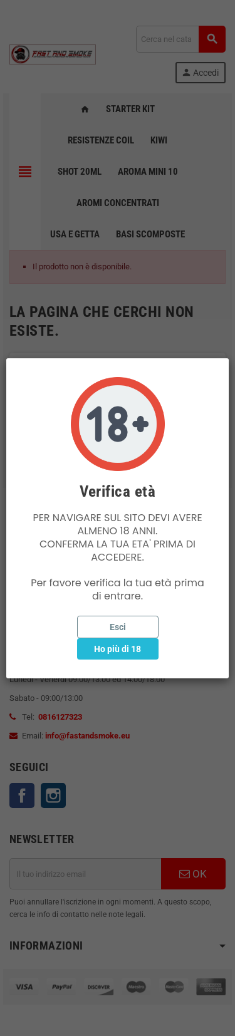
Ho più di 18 (117, 649)
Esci (118, 627)
